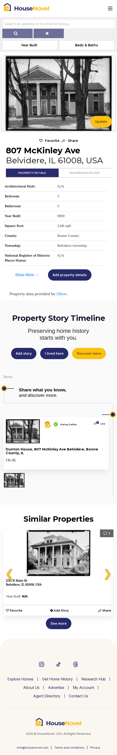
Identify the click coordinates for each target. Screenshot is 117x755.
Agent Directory (46, 696)
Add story (24, 353)
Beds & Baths (86, 45)
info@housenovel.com (32, 747)
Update (101, 121)
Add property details (70, 275)
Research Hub (93, 679)
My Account (83, 687)
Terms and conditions (69, 747)
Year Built (29, 45)
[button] (70, 140)
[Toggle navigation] (110, 8)
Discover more (89, 353)
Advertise (56, 687)
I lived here (54, 353)
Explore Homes (20, 679)
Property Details (32, 173)
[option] (58, 572)
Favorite (52, 141)
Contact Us (78, 696)
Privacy (95, 747)
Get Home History (57, 679)
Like (101, 423)
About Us (31, 687)
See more (59, 623)
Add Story (61, 610)
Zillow (61, 293)
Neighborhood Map (85, 173)
